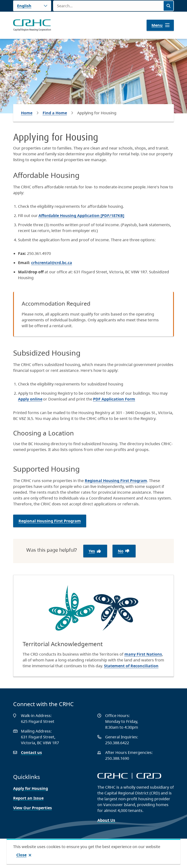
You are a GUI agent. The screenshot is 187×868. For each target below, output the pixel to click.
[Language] (32, 5)
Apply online (30, 399)
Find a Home (55, 113)
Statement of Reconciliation (131, 665)
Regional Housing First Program (116, 480)
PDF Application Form (114, 399)
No (120, 551)
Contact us (31, 752)
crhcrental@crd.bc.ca (51, 262)
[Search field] (108, 5)
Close (21, 855)
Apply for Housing (30, 788)
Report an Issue (28, 798)
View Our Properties (32, 807)
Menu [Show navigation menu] (157, 25)
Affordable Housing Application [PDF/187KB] (81, 215)
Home (26, 113)
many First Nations (143, 654)
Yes (92, 551)
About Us (106, 820)
